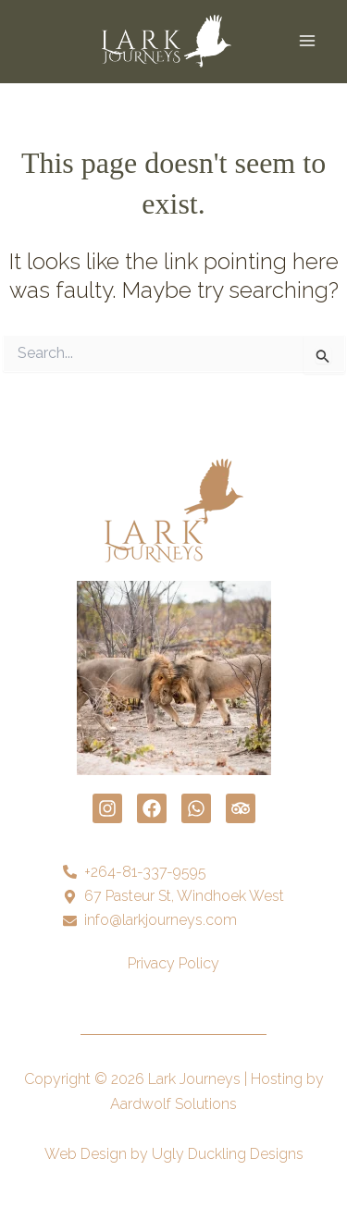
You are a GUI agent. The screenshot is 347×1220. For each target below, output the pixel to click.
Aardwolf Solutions (173, 1104)
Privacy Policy (173, 963)
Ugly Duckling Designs (228, 1154)
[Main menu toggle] (307, 40)
